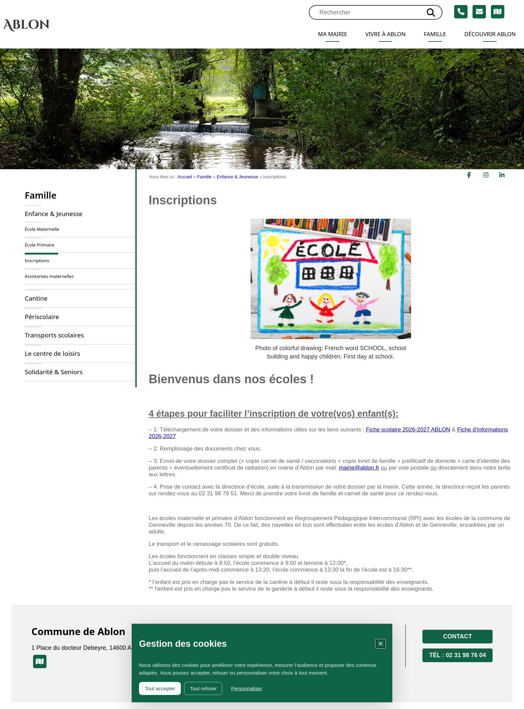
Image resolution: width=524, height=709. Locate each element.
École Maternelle (42, 229)
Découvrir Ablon (488, 34)
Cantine (36, 298)
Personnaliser (246, 688)
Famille (430, 34)
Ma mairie (322, 34)
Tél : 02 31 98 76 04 (457, 655)
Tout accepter (160, 688)
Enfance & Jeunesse (54, 213)
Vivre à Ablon (378, 34)
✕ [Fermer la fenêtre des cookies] (380, 643)
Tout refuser (203, 688)
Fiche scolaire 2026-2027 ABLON (408, 429)
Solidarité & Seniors (54, 372)
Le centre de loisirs (52, 353)
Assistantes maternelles (49, 276)
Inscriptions (37, 261)
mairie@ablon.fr (359, 468)
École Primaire (39, 245)
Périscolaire (42, 316)
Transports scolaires (54, 335)
